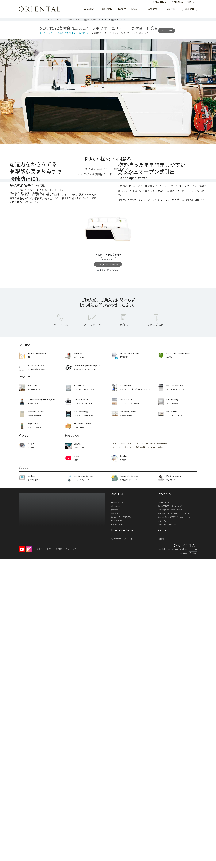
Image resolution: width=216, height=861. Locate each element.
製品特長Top (84, 33)
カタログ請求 (155, 626)
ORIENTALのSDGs (117, 826)
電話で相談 (61, 626)
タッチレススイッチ (140, 33)
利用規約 (59, 851)
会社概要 (114, 811)
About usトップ (117, 804)
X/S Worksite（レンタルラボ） (122, 840)
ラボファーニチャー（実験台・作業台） (83, 20)
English (193, 855)
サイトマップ (71, 851)
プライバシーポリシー (45, 851)
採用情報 (161, 840)
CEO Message (116, 808)
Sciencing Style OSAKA (173, 811)
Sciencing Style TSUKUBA (175, 815)
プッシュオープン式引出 (119, 33)
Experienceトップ (164, 804)
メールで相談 (92, 626)
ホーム (49, 20)
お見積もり (124, 626)
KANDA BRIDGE (170, 808)
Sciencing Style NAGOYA (174, 819)
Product (60, 20)
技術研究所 (162, 822)
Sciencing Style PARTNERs (121, 819)
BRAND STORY (116, 822)
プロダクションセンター (167, 826)
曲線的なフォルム (99, 33)
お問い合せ (166, 30)
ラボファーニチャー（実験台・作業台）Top (57, 33)
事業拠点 (114, 815)
